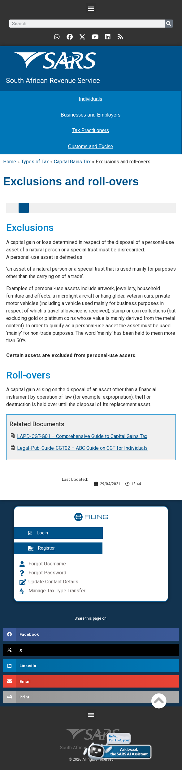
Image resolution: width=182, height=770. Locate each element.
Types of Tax (35, 162)
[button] (91, 8)
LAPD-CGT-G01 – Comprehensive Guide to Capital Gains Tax (82, 436)
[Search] (169, 24)
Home (9, 162)
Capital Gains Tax (72, 162)
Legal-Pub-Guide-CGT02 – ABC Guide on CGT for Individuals (82, 448)
